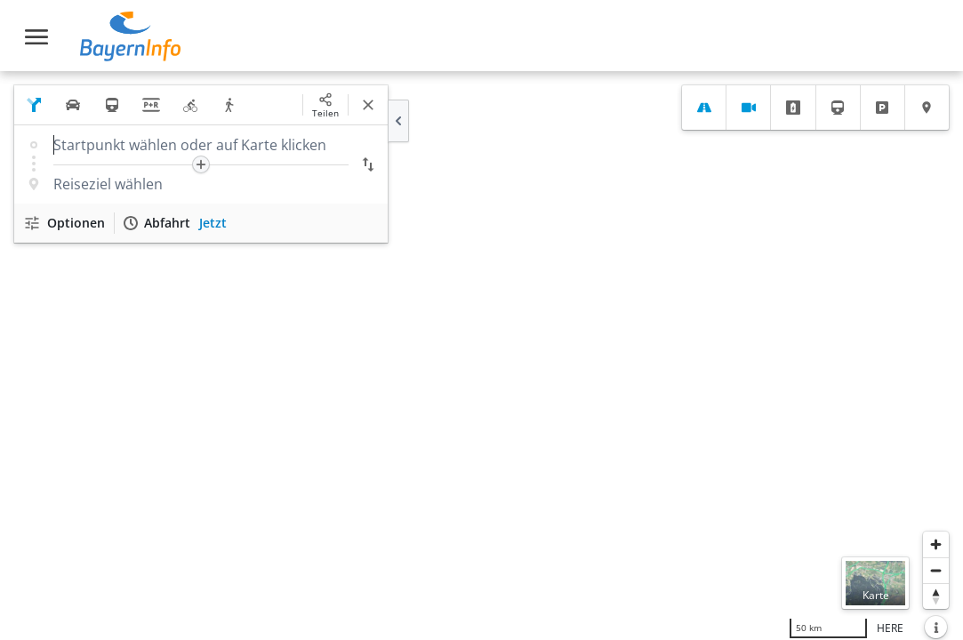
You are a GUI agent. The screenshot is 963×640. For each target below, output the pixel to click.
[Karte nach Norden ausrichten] (936, 596)
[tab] (704, 107)
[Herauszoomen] (936, 570)
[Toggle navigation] (36, 37)
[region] (481, 355)
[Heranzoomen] (936, 544)
